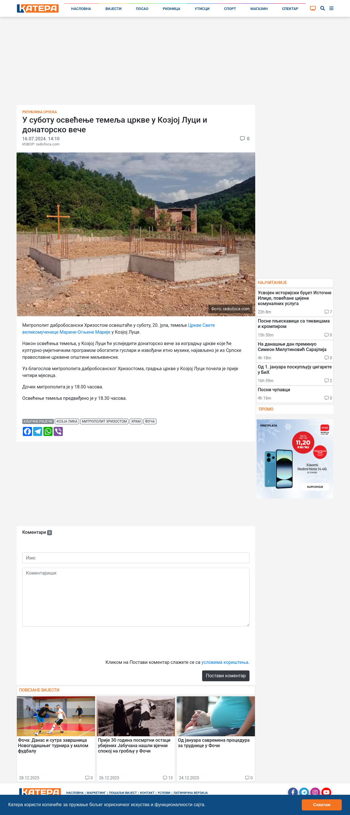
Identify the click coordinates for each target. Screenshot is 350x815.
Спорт (230, 9)
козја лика (67, 421)
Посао (142, 9)
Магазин (258, 9)
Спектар (290, 9)
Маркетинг (96, 793)
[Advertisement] (175, 63)
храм (136, 421)
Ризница (171, 9)
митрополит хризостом (104, 421)
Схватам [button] (322, 804)
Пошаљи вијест (123, 793)
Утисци (202, 9)
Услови (164, 793)
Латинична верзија (190, 793)
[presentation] (65, 642)
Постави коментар (226, 675)
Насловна (81, 9)
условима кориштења (225, 662)
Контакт (147, 793)
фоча (150, 421)
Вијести (113, 9)
